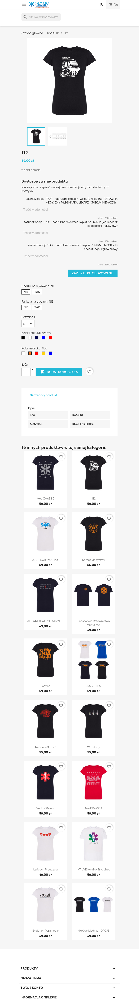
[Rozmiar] (27, 323)
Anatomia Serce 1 (45, 747)
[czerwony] (51, 338)
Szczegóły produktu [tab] (44, 395)
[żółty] (44, 354)
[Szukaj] (41, 17)
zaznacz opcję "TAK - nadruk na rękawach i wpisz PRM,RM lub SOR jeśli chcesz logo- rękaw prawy (73, 247)
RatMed (45, 686)
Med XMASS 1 (93, 808)
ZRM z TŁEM (93, 686)
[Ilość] (26, 372)
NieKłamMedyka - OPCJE (93, 930)
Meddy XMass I (45, 808)
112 (93, 498)
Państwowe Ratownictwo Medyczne (93, 623)
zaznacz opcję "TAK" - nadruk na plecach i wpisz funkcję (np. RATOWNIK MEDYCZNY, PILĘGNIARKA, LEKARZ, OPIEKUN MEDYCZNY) (72, 200)
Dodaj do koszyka (59, 371)
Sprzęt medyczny (93, 560)
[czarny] (23, 338)
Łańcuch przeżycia (45, 869)
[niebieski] (44, 338)
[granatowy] (37, 338)
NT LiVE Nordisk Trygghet (93, 869)
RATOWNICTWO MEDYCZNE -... (45, 621)
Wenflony (93, 747)
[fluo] (30, 354)
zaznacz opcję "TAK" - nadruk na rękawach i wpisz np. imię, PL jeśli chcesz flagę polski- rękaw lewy (71, 223)
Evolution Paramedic (45, 930)
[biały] (30, 338)
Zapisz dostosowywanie (93, 273)
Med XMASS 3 (45, 498)
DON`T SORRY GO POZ (45, 560)
